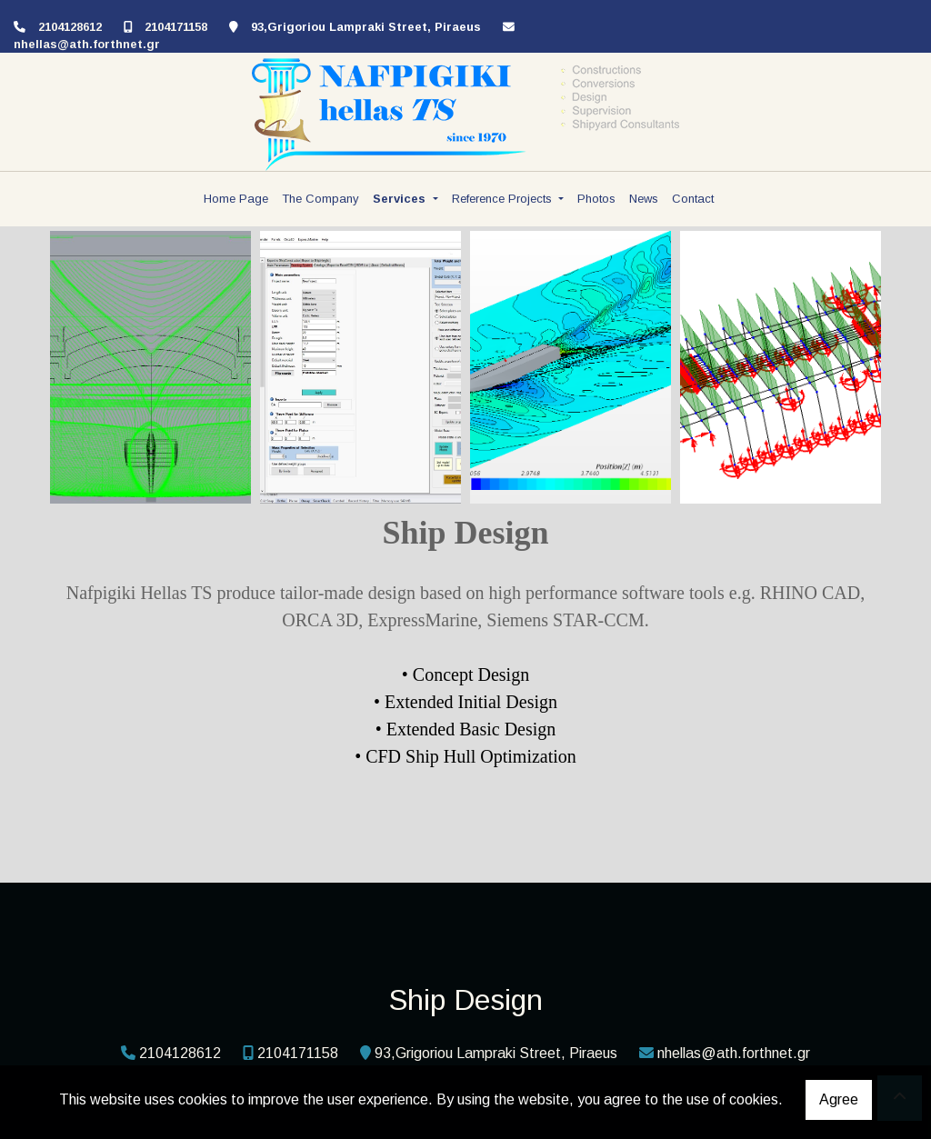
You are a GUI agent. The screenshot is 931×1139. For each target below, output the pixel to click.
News (643, 198)
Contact (693, 198)
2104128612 (70, 27)
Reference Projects (504, 198)
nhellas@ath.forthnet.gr (87, 44)
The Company (320, 198)
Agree (838, 1099)
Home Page (236, 198)
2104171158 (176, 27)
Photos (596, 198)
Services (401, 198)
